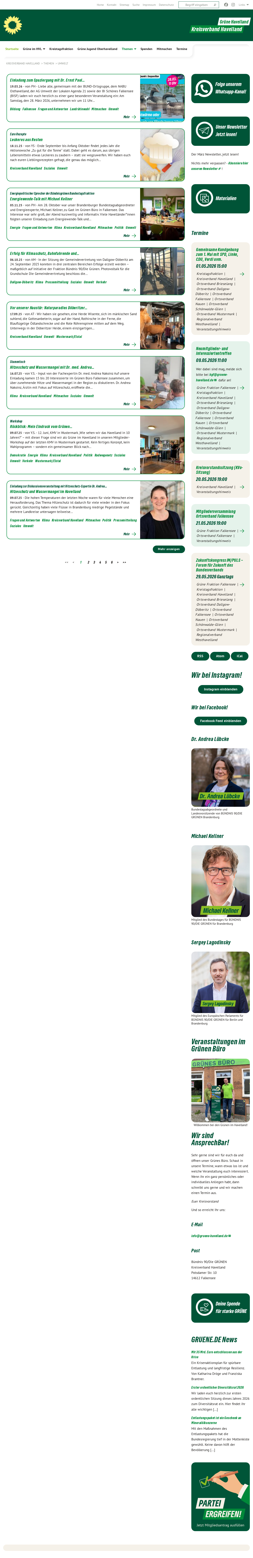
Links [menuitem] (242, 5)
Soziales (49, 168)
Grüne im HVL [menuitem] (32, 49)
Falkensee (29, 109)
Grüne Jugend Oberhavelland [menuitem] (97, 49)
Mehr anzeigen (169, 549)
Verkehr (101, 282)
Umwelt (63, 63)
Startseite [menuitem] (12, 49)
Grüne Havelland (232, 21)
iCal (240, 660)
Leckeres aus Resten (26, 139)
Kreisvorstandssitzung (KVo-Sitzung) (217, 469)
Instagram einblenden (220, 693)
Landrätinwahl (80, 109)
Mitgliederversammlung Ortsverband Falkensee (218, 513)
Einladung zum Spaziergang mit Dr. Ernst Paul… (47, 80)
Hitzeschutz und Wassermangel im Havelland (45, 491)
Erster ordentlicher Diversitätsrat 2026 (217, 1391)
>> (124, 562)
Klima (58, 227)
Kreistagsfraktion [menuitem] (61, 49)
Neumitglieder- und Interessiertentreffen (216, 350)
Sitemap (124, 5)
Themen (49, 63)
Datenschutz (166, 5)
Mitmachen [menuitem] (164, 49)
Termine (202, 232)
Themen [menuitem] (127, 49)
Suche (136, 5)
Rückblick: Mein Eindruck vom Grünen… (41, 426)
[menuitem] (100, 4)
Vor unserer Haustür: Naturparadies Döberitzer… (49, 307)
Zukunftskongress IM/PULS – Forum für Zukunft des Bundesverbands (215, 566)
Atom (220, 660)
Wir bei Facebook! (215, 710)
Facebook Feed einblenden (220, 724)
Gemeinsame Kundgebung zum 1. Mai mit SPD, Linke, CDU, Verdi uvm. (220, 254)
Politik (119, 227)
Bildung (15, 109)
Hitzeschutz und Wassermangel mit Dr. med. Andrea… (52, 367)
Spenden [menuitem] (146, 49)
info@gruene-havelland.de (209, 1240)
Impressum (149, 5)
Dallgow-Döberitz (22, 282)
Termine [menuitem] (181, 49)
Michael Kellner (212, 839)
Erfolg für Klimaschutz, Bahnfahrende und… (44, 253)
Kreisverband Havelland (23, 63)
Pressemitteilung (57, 282)
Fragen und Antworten (53, 109)
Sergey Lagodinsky (217, 945)
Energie (15, 227)
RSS (200, 660)
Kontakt (111, 5)
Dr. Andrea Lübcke (216, 742)
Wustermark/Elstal (69, 337)
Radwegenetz (103, 455)
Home (100, 5)
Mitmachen (99, 109)
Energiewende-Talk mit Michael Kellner (41, 199)
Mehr (127, 117)
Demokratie (18, 455)
